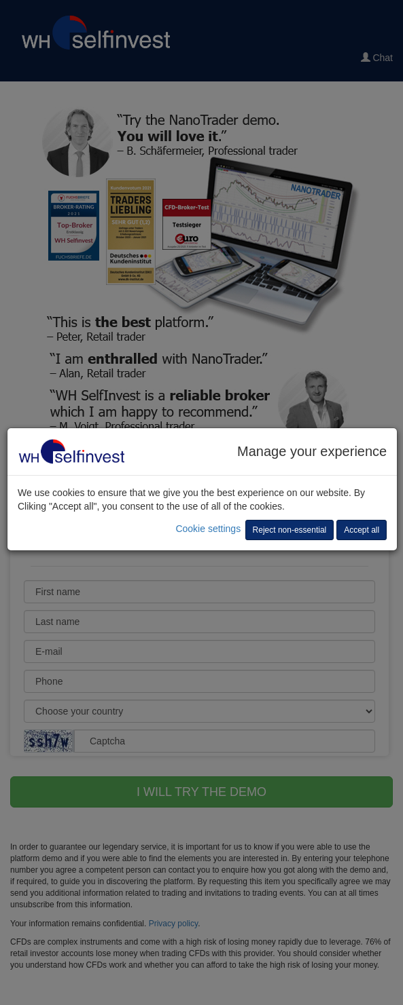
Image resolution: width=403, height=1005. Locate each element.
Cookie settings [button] (208, 528)
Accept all (361, 530)
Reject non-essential (290, 530)
